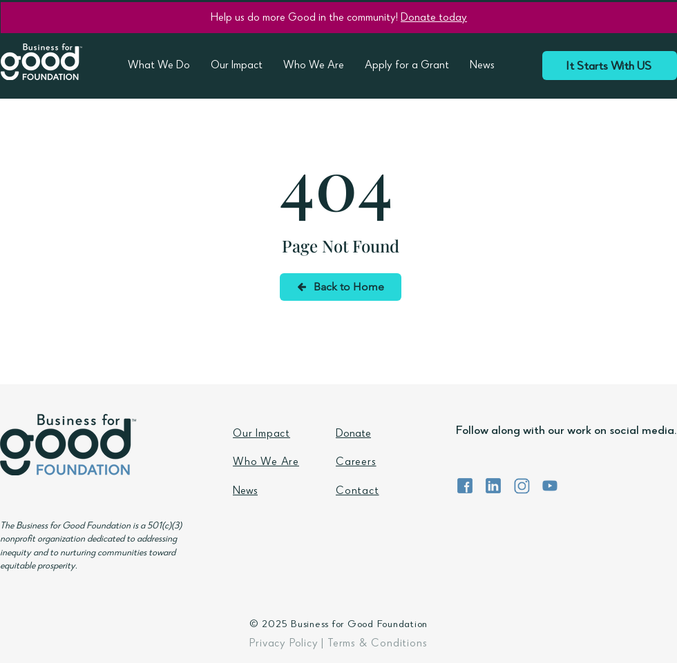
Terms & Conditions (377, 644)
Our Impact (261, 434)
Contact (357, 491)
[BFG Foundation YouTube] (550, 486)
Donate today (434, 18)
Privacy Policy (283, 644)
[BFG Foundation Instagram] (522, 486)
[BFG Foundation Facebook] (465, 486)
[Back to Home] (340, 287)
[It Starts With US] (609, 65)
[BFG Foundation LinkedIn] (493, 486)
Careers (356, 462)
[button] (159, 66)
